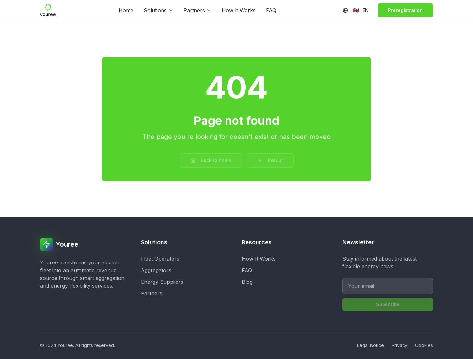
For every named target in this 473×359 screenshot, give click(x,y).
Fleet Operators (160, 258)
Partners (197, 10)
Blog (247, 282)
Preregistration (405, 10)
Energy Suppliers (162, 282)
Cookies (424, 345)
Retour (270, 158)
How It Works (239, 10)
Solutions (158, 10)
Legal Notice (370, 345)
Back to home (210, 158)
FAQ (271, 10)
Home (126, 10)
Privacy (399, 345)
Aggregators (156, 270)
